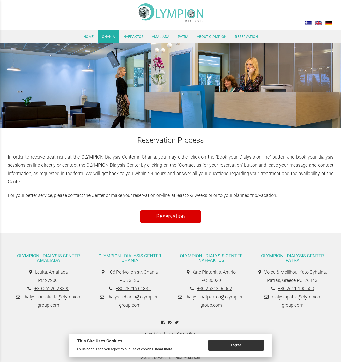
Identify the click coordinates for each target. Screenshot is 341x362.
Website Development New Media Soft (170, 358)
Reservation (170, 216)
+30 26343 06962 (214, 288)
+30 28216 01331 (133, 288)
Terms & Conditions (158, 333)
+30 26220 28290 (51, 288)
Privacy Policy (187, 333)
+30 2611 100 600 (296, 288)
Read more (163, 349)
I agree (236, 345)
